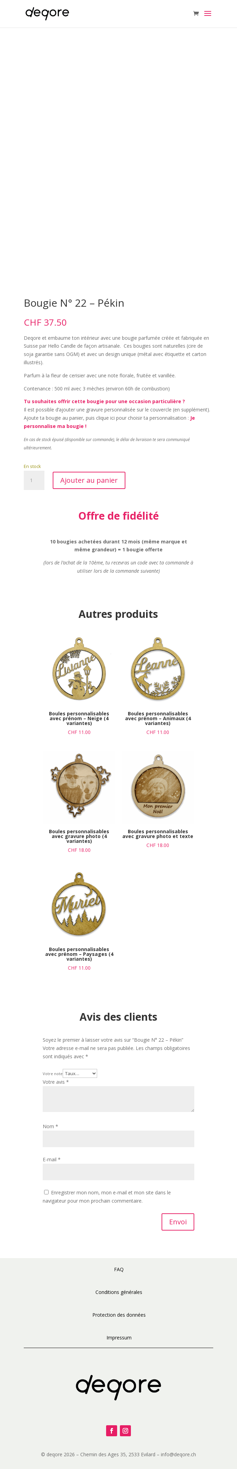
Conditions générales (118, 1292)
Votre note (53, 1073)
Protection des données (119, 1315)
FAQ (119, 1269)
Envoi (178, 1221)
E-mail (52, 1159)
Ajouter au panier (89, 480)
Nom (50, 1126)
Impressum (119, 1337)
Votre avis (56, 1082)
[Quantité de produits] (34, 480)
